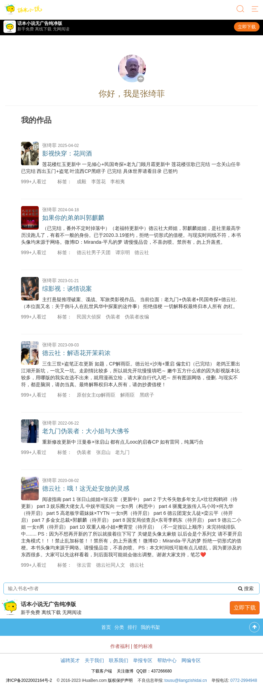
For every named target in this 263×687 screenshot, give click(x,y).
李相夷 (117, 181)
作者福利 (120, 646)
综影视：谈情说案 (67, 288)
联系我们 (118, 660)
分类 (119, 627)
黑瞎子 (147, 395)
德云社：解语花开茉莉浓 (76, 353)
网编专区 (191, 660)
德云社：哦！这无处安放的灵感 (85, 488)
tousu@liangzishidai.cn (186, 680)
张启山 (103, 452)
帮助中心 (167, 660)
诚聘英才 (70, 660)
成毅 (81, 181)
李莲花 (98, 181)
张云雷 (84, 565)
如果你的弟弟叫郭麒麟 (73, 217)
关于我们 (94, 660)
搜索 (246, 588)
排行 (132, 627)
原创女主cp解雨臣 (96, 395)
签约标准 (143, 646)
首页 (106, 627)
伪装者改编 (137, 316)
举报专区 (142, 660)
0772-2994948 (243, 680)
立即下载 (247, 26)
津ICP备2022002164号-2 (29, 680)
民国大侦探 (89, 316)
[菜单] (255, 9)
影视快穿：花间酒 (67, 153)
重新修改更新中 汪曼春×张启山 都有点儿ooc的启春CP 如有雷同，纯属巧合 (123, 442)
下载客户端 (101, 671)
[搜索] (241, 9)
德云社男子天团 (94, 252)
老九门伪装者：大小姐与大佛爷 (85, 431)
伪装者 (113, 316)
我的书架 (150, 627)
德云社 (141, 252)
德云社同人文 (110, 565)
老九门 (122, 452)
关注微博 (125, 671)
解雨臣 (127, 395)
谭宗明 (122, 252)
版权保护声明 (120, 680)
